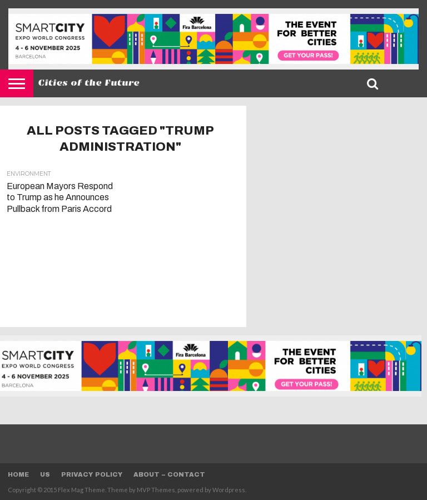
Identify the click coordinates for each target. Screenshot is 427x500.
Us (45, 474)
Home (18, 474)
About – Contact (169, 474)
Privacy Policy (91, 474)
